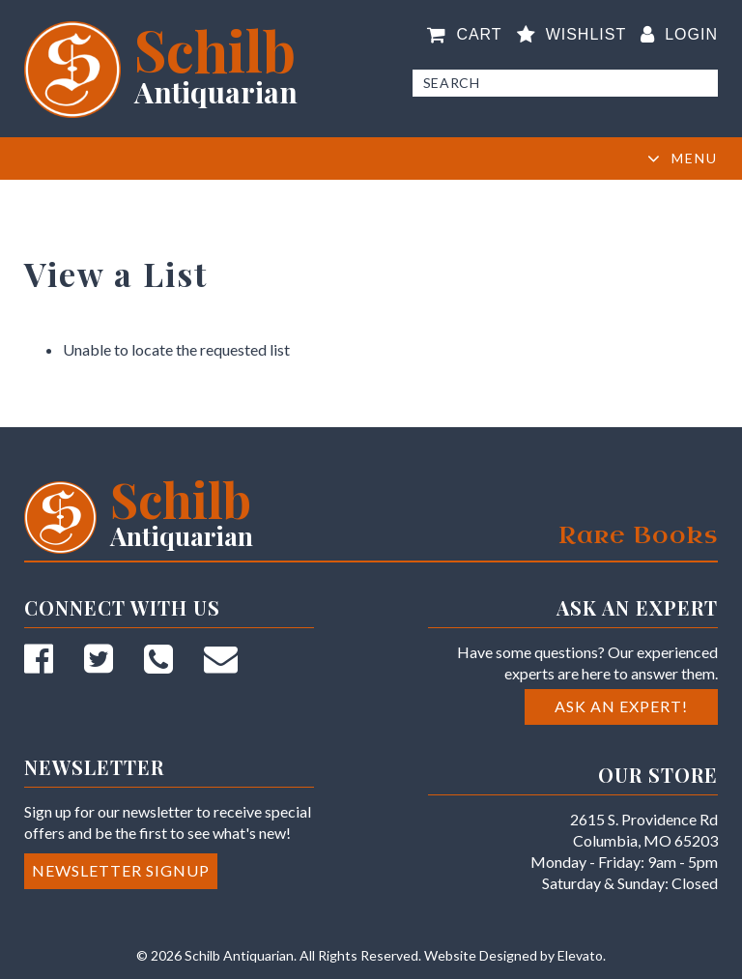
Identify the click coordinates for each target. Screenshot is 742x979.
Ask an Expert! (621, 706)
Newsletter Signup (121, 870)
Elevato (580, 955)
